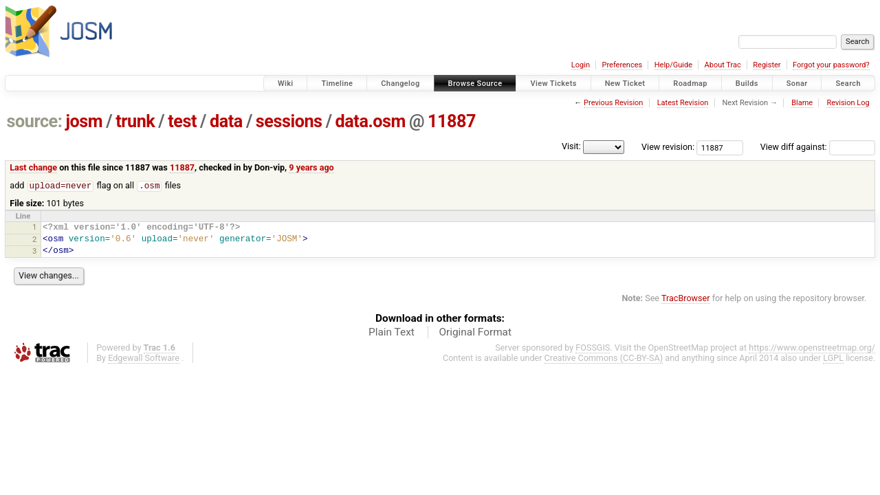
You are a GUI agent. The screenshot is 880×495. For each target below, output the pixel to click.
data (226, 121)
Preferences (622, 64)
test (182, 121)
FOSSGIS (592, 348)
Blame (802, 102)
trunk (135, 121)
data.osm (371, 121)
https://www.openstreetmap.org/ (812, 348)
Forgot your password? (831, 64)
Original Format (475, 333)
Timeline (337, 83)
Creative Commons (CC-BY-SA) (603, 358)
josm (83, 121)
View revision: (667, 147)
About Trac (723, 64)
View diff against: (817, 147)
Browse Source (475, 83)
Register (766, 64)
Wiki (286, 83)
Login (580, 64)
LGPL (833, 358)
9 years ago (311, 167)
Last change (33, 167)
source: (35, 121)
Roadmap (690, 83)
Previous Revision (613, 102)
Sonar (797, 83)
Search (848, 83)
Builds (747, 83)
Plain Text (391, 333)
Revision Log (847, 102)
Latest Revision (683, 102)
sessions (289, 121)
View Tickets (553, 83)
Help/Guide (673, 64)
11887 (452, 121)
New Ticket (625, 83)
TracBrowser (685, 299)
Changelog (400, 83)
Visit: (571, 146)
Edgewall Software (143, 358)
